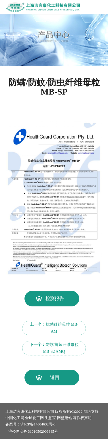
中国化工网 (14, 418)
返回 (54, 377)
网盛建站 (64, 418)
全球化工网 (34, 418)
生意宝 (50, 418)
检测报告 (55, 298)
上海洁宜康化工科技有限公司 (29, 411)
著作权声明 (82, 418)
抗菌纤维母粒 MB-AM (54, 328)
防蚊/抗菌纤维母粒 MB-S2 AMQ (54, 348)
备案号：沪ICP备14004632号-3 (30, 424)
